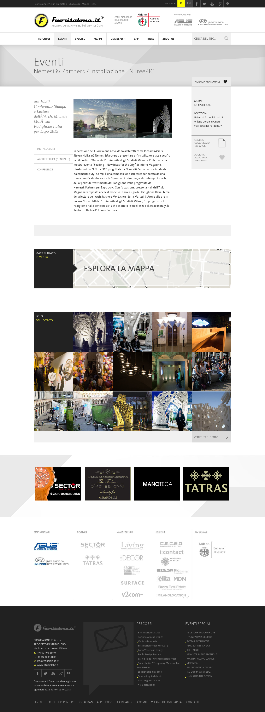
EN (189, 3)
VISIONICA (192, 663)
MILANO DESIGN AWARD (200, 667)
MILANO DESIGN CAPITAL (167, 702)
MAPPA (98, 39)
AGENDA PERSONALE (207, 82)
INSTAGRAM (86, 702)
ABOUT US (169, 39)
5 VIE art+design (146, 685)
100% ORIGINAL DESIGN (199, 676)
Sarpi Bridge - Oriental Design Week (157, 659)
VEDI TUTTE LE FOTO (206, 437)
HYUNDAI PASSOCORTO (199, 637)
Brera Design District (149, 632)
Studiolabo (75, 4)
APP (136, 39)
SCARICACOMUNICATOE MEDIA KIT (202, 143)
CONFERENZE (45, 169)
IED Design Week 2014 (199, 672)
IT (181, 3)
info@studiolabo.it (48, 661)
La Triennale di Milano (150, 672)
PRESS (150, 39)
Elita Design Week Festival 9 (153, 646)
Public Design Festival (149, 654)
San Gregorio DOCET (149, 680)
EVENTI (62, 39)
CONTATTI (192, 702)
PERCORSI (44, 39)
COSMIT (142, 702)
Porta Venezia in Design (150, 650)
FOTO (51, 702)
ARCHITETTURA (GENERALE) (53, 159)
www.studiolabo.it (47, 665)
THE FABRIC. (193, 650)
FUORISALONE (125, 702)
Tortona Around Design (150, 637)
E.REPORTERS (66, 702)
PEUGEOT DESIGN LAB (198, 646)
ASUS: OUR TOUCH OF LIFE (201, 632)
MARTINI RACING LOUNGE (200, 659)
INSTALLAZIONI (46, 149)
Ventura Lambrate (147, 641)
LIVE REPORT (118, 39)
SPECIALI (80, 39)
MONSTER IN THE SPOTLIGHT (202, 654)
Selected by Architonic (150, 676)
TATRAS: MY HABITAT (198, 641)
